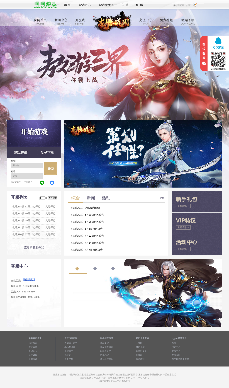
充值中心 (145, 21)
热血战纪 (104, 355)
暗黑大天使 (105, 351)
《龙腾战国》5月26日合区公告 (87, 221)
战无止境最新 (106, 359)
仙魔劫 (139, 355)
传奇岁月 (68, 359)
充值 (125, 5)
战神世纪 (104, 343)
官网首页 (40, 21)
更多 (162, 198)
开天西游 (33, 347)
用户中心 (176, 347)
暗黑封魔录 (141, 351)
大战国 (139, 343)
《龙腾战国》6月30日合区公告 (87, 214)
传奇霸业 (140, 359)
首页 (67, 5)
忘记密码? (16, 182)
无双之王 (68, 355)
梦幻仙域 (140, 347)
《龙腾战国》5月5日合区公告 (86, 228)
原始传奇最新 (106, 347)
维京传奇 (33, 343)
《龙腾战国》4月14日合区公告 (87, 242)
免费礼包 (166, 21)
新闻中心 (60, 21)
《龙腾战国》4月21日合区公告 (87, 235)
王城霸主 (68, 351)
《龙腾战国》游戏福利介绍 (85, 207)
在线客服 (176, 355)
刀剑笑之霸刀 (70, 343)
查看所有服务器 (34, 247)
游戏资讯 (85, 5)
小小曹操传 (69, 347)
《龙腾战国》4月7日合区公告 (86, 249)
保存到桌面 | (179, 5)
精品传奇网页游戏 (180, 359)
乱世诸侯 (33, 355)
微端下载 (188, 21)
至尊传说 (33, 359)
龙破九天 (33, 351)
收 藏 (188, 5)
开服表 (80, 21)
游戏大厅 (105, 5)
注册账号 (28, 182)
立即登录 (50, 168)
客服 (139, 5)
